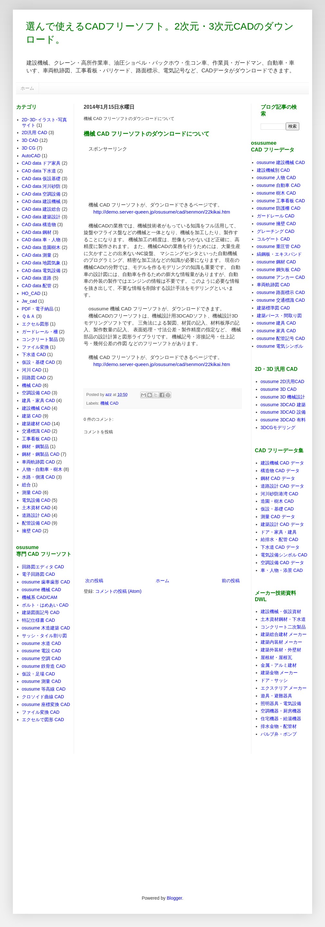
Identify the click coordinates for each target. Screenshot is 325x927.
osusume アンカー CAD (281, 277)
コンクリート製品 (40, 339)
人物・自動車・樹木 (42, 469)
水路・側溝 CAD (38, 477)
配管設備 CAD (36, 523)
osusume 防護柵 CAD (279, 208)
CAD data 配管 (37, 285)
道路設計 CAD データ (282, 486)
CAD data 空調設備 (41, 194)
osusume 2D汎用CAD (282, 381)
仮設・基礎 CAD (38, 362)
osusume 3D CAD (279, 389)
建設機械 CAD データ (282, 462)
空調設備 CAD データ (282, 562)
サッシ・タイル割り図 (44, 635)
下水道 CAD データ (280, 547)
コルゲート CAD (273, 239)
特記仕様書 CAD (38, 620)
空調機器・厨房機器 (281, 710)
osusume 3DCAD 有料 (283, 419)
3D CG (29, 148)
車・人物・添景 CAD (282, 570)
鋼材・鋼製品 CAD (41, 454)
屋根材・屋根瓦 (276, 657)
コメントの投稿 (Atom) (118, 591)
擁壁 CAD (32, 530)
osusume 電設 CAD (41, 650)
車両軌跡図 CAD (38, 461)
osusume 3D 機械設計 (283, 396)
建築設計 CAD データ (282, 524)
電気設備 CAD (36, 500)
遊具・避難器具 (276, 695)
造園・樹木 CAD (277, 501)
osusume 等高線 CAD (44, 689)
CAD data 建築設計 (41, 216)
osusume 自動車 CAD (279, 185)
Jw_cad (29, 301)
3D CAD (30, 140)
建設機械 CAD (36, 408)
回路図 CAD (34, 377)
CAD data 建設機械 (41, 201)
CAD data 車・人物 (41, 239)
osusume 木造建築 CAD (46, 627)
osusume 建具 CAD (276, 323)
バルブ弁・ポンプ (279, 734)
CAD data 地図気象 (41, 262)
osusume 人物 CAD (276, 177)
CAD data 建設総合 (41, 209)
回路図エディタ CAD (43, 566)
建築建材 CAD (36, 423)
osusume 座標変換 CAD (46, 704)
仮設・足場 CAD (38, 673)
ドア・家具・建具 (279, 532)
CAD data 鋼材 (37, 232)
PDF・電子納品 (37, 308)
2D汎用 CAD (34, 132)
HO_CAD (31, 293)
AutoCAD (31, 155)
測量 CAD (32, 492)
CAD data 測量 (37, 255)
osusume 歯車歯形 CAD (46, 581)
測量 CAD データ (278, 516)
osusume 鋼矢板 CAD (279, 269)
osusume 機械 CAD (41, 589)
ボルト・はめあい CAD (45, 605)
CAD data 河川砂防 (41, 186)
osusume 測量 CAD (41, 681)
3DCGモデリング (278, 427)
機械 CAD (109, 403)
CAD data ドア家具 (41, 163)
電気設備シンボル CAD (284, 554)
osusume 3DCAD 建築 (283, 404)
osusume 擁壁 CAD (276, 223)
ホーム (27, 88)
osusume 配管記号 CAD (281, 338)
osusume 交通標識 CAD (281, 300)
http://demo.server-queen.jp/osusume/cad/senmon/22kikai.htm (161, 212)
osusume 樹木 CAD (276, 193)
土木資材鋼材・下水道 (283, 619)
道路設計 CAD (36, 515)
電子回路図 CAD (38, 574)
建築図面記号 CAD (41, 612)
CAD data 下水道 (39, 170)
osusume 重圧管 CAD (279, 246)
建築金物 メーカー (279, 672)
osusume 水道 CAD (41, 643)
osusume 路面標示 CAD (281, 292)
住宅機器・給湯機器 (281, 718)
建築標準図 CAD (273, 307)
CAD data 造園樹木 (41, 247)
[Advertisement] (112, 172)
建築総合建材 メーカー (284, 634)
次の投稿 (94, 580)
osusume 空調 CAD (41, 658)
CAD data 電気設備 (41, 270)
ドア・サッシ (274, 680)
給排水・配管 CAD (279, 539)
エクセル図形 (35, 323)
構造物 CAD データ (280, 470)
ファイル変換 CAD (41, 712)
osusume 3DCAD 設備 (283, 412)
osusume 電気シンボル (280, 346)
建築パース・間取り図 (279, 315)
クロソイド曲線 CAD (43, 696)
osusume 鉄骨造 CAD (44, 666)
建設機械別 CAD (273, 170)
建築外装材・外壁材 (281, 649)
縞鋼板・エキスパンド (279, 254)
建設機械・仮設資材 (281, 611)
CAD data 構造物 (39, 224)
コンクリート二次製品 (283, 626)
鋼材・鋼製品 (35, 446)
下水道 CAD (34, 354)
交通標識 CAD (36, 431)
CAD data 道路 (37, 277)
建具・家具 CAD (38, 400)
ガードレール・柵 (40, 331)
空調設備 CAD (36, 392)
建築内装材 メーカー (281, 642)
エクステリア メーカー (284, 688)
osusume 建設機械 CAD (281, 162)
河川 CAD (32, 369)
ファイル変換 (35, 347)
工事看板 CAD (36, 438)
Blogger (174, 898)
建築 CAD (32, 415)
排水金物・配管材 (279, 726)
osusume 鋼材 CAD (276, 261)
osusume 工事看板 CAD (281, 200)
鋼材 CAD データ (278, 478)
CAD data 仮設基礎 (41, 178)
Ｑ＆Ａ (28, 316)
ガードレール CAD (275, 215)
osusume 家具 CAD (276, 330)
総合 (26, 484)
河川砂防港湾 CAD (279, 493)
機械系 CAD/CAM (39, 597)
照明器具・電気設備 (281, 703)
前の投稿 (231, 580)
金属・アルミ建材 (279, 665)
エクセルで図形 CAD (43, 719)
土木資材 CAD (36, 507)
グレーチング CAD (275, 231)
